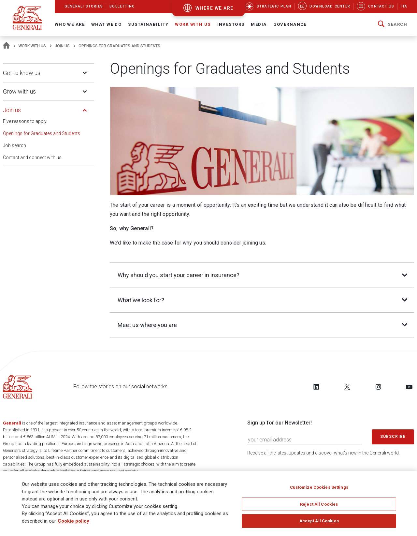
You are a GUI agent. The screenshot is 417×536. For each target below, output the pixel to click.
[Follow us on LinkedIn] (316, 387)
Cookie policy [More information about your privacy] (73, 521)
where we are (214, 8)
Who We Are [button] (70, 24)
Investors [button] (231, 24)
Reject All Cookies (319, 504)
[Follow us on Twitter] (347, 387)
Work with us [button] (192, 24)
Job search (14, 145)
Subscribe (393, 437)
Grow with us (19, 91)
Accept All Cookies (319, 520)
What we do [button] (106, 24)
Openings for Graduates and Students (41, 133)
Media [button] (258, 24)
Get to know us (21, 72)
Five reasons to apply (25, 121)
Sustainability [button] (148, 24)
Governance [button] (290, 24)
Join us (62, 46)
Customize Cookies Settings (319, 487)
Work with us (32, 46)
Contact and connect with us (32, 157)
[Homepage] (6, 46)
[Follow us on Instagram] (378, 387)
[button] (392, 24)
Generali (12, 423)
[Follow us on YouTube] (409, 387)
